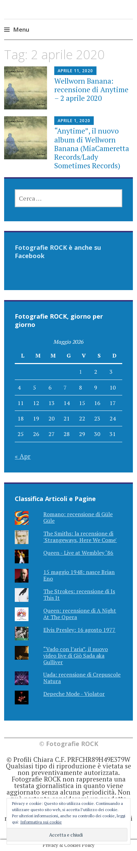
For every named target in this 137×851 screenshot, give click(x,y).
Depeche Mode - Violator (74, 694)
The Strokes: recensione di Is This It (79, 594)
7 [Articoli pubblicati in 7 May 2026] (65, 387)
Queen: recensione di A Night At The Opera (79, 614)
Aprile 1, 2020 (74, 121)
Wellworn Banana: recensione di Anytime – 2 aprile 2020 (91, 89)
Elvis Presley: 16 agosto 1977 (79, 630)
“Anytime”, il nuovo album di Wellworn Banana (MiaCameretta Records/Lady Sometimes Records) (91, 148)
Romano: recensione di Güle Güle (78, 517)
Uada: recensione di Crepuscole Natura (82, 678)
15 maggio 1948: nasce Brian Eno (79, 575)
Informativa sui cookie (41, 822)
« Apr (23, 456)
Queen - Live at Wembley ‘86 (78, 552)
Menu (21, 29)
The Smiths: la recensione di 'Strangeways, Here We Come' (80, 537)
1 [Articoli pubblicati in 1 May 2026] (80, 371)
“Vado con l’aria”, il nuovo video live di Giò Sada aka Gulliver (75, 655)
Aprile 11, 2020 (75, 71)
